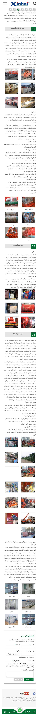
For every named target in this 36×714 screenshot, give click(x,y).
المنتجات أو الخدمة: (26, 670)
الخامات (29, 660)
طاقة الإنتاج (14, 660)
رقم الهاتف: (28, 651)
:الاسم (30, 644)
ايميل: (16, 644)
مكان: (16, 651)
